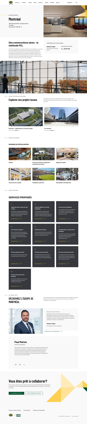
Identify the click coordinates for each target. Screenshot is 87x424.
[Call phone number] (65, 49)
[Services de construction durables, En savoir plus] (17, 286)
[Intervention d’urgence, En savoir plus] (17, 241)
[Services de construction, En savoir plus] (40, 264)
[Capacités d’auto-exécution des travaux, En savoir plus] (17, 219)
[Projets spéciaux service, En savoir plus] (17, 264)
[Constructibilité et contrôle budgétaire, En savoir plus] (40, 219)
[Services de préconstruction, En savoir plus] (64, 264)
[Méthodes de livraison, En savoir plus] (40, 241)
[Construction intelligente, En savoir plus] (64, 219)
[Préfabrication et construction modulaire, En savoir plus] (64, 241)
